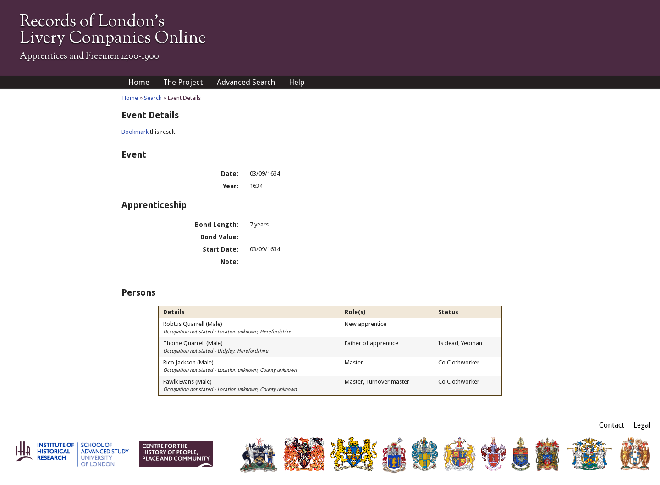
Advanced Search (246, 82)
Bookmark (134, 131)
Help (297, 82)
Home (138, 82)
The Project (183, 82)
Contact (611, 425)
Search (153, 97)
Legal (642, 425)
